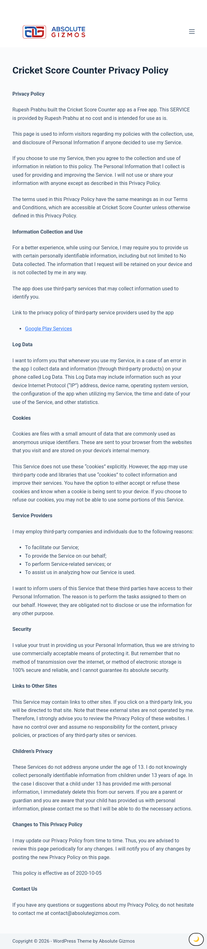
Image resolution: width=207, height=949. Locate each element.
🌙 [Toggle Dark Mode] (196, 939)
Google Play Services (48, 329)
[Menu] (192, 31)
